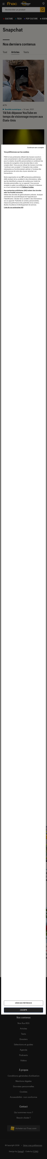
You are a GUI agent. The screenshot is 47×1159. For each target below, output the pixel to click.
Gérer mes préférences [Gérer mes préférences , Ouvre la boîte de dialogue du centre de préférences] (23, 1003)
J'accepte (23, 1010)
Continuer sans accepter (35, 147)
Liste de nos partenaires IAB (13, 207)
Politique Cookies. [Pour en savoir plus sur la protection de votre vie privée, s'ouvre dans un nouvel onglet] (27, 187)
